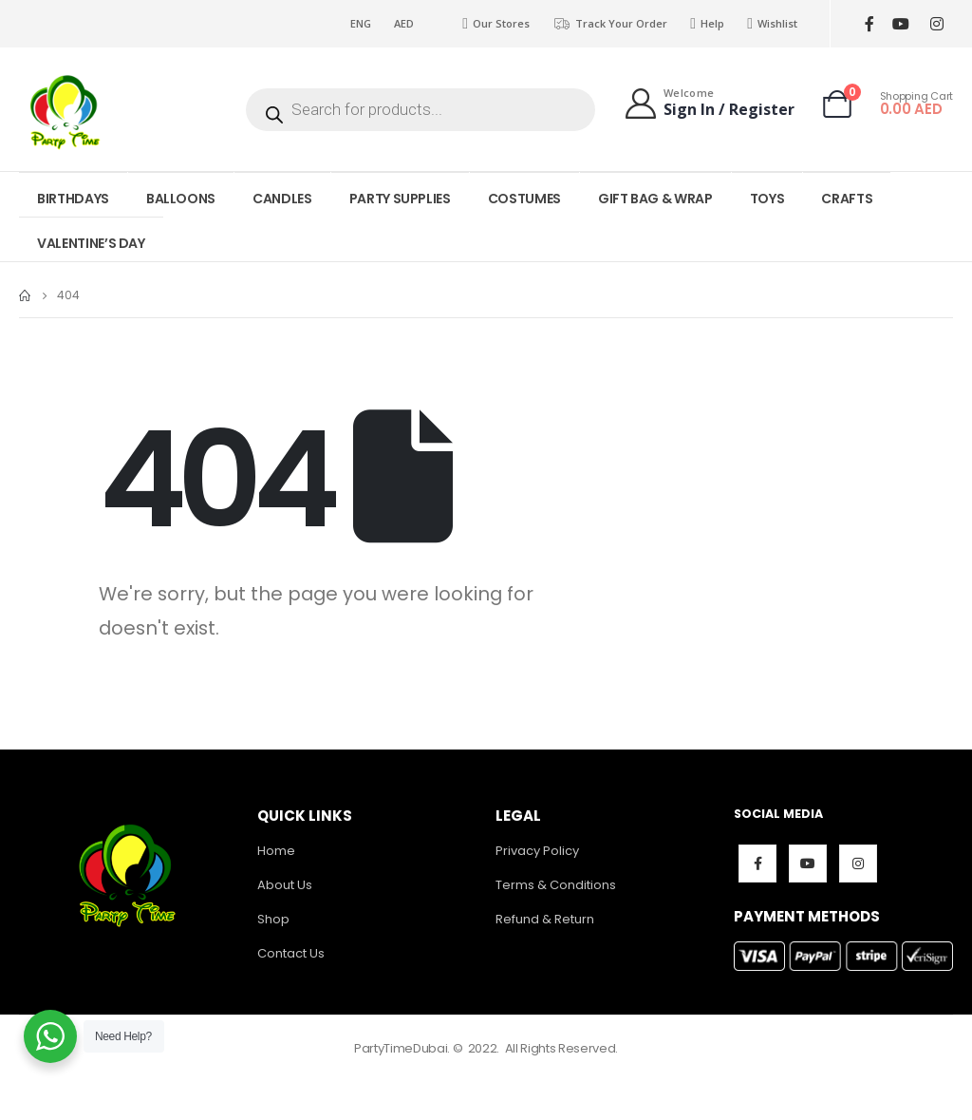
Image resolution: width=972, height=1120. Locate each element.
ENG (360, 23)
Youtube (808, 864)
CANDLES (282, 198)
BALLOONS (180, 198)
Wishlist (772, 23)
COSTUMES (524, 198)
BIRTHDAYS (73, 198)
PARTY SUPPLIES (400, 198)
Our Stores (496, 23)
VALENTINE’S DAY (91, 243)
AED (404, 23)
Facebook (757, 864)
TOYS (767, 198)
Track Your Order (609, 23)
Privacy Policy (537, 851)
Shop (273, 919)
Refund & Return (544, 919)
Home (276, 851)
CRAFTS (846, 198)
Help (707, 23)
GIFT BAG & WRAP (655, 198)
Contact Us (291, 953)
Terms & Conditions (555, 885)
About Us (284, 885)
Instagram (858, 864)
